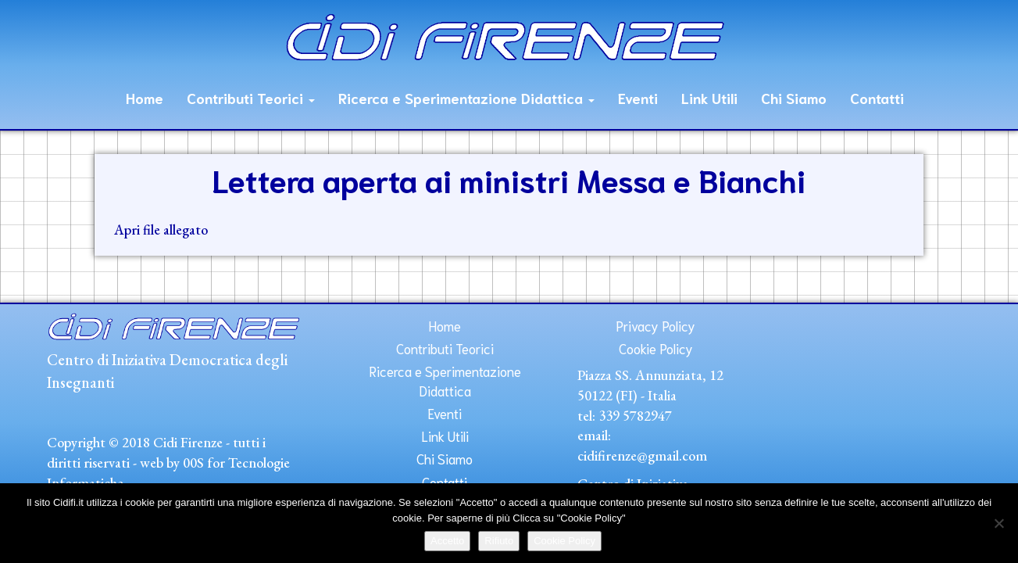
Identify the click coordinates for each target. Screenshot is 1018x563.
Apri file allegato (161, 229)
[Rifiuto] (998, 523)
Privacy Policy (655, 325)
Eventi (638, 97)
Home (144, 97)
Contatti (877, 97)
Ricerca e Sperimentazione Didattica (466, 97)
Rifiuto (498, 541)
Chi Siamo (794, 97)
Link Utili (709, 97)
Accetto (447, 541)
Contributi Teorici (251, 97)
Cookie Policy (656, 348)
